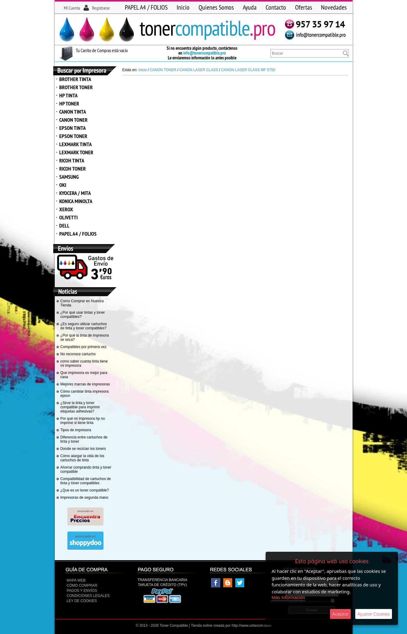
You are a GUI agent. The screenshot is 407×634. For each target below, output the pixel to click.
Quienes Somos (216, 7)
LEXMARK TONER (76, 152)
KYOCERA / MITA (75, 193)
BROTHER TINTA (75, 79)
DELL (64, 225)
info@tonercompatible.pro (204, 53)
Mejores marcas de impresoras (85, 384)
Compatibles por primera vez (83, 347)
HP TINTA (68, 95)
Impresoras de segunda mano (84, 497)
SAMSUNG (69, 176)
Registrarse (101, 8)
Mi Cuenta (72, 8)
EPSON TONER (73, 136)
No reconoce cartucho (78, 354)
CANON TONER (73, 119)
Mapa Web (76, 580)
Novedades (334, 7)
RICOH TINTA (71, 160)
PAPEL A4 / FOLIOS (146, 7)
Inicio (183, 7)
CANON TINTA (72, 111)
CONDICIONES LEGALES (88, 596)
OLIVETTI (68, 217)
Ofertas (303, 7)
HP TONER (69, 103)
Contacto (276, 7)
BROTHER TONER (76, 87)
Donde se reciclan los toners (83, 449)
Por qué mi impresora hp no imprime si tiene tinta (82, 420)
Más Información (288, 597)
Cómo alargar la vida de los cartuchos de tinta (82, 458)
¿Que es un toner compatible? (84, 490)
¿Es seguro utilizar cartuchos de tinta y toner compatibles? (83, 326)
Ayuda (250, 7)
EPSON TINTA (72, 127)
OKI (62, 184)
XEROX (66, 209)
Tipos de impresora (75, 430)
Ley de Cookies (82, 601)
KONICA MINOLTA (75, 201)
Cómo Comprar (82, 585)
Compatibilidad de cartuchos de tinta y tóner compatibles (85, 481)
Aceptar (340, 614)
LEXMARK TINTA (75, 144)
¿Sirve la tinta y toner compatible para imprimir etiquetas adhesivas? (80, 407)
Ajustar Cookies (373, 614)
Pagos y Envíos (82, 590)
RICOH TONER (72, 168)
